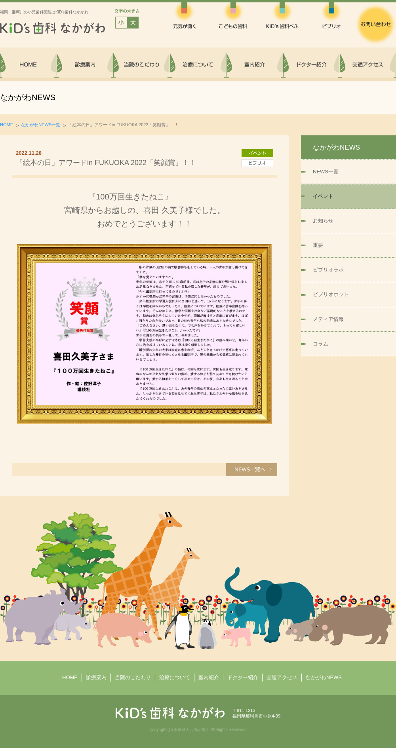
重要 (318, 245)
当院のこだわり (133, 677)
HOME (6, 124)
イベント (323, 196)
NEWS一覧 (326, 172)
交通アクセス (282, 677)
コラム (320, 344)
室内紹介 (208, 677)
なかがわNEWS (324, 677)
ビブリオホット (331, 294)
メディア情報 (328, 319)
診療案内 (96, 677)
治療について (174, 677)
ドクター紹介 (242, 677)
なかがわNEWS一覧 (40, 124)
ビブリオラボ (328, 270)
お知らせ (323, 221)
